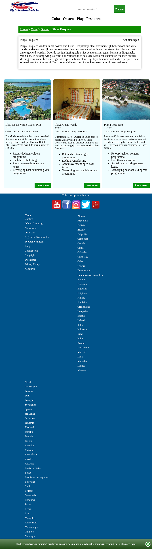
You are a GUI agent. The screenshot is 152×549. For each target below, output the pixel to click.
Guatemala (30, 495)
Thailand (29, 427)
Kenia (28, 509)
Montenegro (31, 522)
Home (24, 29)
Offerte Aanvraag (33, 223)
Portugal (29, 400)
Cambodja (82, 238)
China (80, 247)
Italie (80, 338)
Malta (80, 356)
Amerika (29, 445)
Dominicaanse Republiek (90, 275)
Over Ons (30, 232)
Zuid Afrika (31, 454)
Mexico (81, 365)
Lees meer (43, 185)
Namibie (29, 531)
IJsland (81, 320)
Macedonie (83, 347)
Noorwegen (31, 386)
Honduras (30, 500)
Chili (27, 486)
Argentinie (82, 220)
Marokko (82, 361)
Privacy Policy (32, 264)
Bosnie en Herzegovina (36, 477)
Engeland (82, 288)
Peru (27, 395)
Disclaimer (30, 259)
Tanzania (29, 422)
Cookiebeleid (31, 250)
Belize (28, 472)
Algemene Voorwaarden (37, 237)
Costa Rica (82, 257)
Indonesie (82, 329)
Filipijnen (82, 293)
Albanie (81, 216)
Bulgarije (82, 234)
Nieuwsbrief (31, 228)
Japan (28, 504)
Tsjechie (29, 432)
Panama (29, 391)
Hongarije (82, 311)
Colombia (82, 252)
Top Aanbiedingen (34, 241)
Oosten (45, 29)
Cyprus (81, 266)
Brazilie (81, 229)
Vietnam (29, 450)
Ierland (81, 315)
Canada (81, 243)
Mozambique (31, 527)
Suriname (30, 418)
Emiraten (82, 284)
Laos (27, 513)
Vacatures (30, 269)
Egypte (81, 279)
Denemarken (83, 270)
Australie (29, 463)
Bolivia (81, 225)
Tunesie (29, 436)
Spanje (28, 409)
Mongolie (30, 518)
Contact (29, 219)
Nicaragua (30, 536)
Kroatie (81, 343)
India (80, 325)
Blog (27, 246)
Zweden (29, 459)
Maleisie (81, 352)
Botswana (30, 481)
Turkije (28, 441)
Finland (81, 297)
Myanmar (82, 370)
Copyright (30, 255)
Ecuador (29, 491)
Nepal (28, 382)
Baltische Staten (33, 468)
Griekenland (83, 306)
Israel (80, 334)
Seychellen (30, 404)
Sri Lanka (30, 413)
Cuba (34, 29)
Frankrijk (82, 302)
